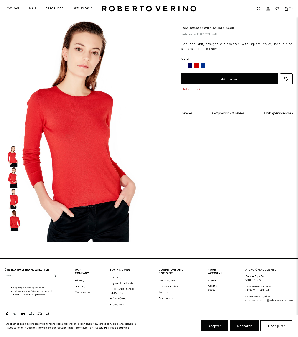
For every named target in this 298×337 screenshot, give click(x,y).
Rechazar (244, 326)
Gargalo (80, 286)
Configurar (276, 326)
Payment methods (121, 283)
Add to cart (230, 79)
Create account (213, 287)
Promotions (117, 304)
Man (32, 8)
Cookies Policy (168, 286)
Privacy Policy (39, 290)
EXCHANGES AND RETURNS (122, 290)
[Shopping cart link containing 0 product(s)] (286, 9)
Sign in (212, 280)
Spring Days (82, 8)
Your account (215, 271)
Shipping (115, 277)
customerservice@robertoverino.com (269, 300)
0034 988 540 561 (257, 290)
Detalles (186, 113)
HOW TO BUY (119, 298)
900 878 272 (253, 280)
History (79, 280)
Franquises (166, 298)
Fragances (54, 8)
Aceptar (214, 326)
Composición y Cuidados (228, 113)
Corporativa (82, 292)
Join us (163, 292)
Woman (13, 8)
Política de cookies (116, 327)
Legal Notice (167, 280)
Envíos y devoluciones (278, 113)
